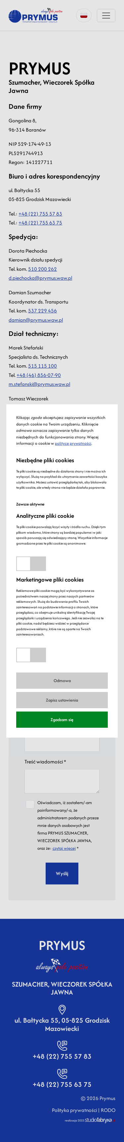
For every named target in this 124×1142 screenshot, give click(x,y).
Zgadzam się (62, 719)
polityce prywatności (73, 443)
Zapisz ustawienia (62, 700)
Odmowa (62, 680)
